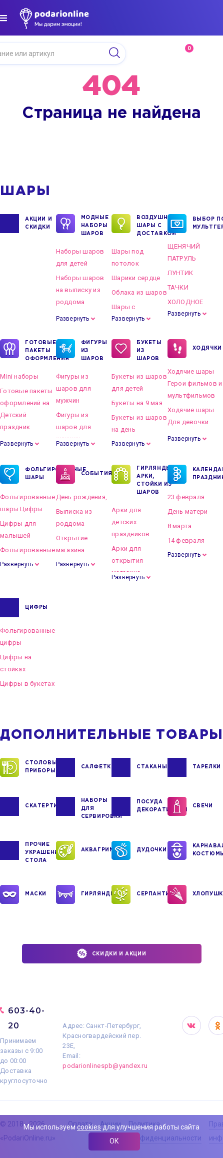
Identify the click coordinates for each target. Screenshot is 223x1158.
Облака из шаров (139, 292)
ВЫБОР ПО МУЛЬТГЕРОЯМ (207, 223)
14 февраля (186, 540)
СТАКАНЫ (151, 767)
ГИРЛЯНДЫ (96, 894)
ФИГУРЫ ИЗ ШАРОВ (94, 350)
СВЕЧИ (202, 806)
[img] (3, 18)
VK (191, 1025)
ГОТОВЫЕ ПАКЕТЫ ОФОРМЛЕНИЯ (40, 350)
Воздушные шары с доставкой (151, 225)
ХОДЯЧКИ (207, 348)
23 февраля (186, 497)
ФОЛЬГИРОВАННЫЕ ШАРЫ (40, 474)
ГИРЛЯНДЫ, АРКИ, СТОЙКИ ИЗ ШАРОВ (151, 480)
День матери (188, 511)
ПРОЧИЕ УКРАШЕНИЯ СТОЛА (40, 852)
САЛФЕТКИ (96, 767)
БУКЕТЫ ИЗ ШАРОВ (149, 350)
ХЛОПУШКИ (207, 894)
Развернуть (72, 318)
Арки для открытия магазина (127, 560)
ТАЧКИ (178, 287)
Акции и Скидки (38, 223)
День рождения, (82, 497)
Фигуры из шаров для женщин (73, 427)
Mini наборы (19, 376)
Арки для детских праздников (131, 522)
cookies (89, 1127)
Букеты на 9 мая (137, 403)
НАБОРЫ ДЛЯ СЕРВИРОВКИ (96, 808)
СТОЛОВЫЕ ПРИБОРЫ (40, 767)
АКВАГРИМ (96, 850)
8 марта (180, 526)
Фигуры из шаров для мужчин (73, 388)
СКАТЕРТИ (40, 806)
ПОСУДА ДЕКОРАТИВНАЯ (151, 806)
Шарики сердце (136, 278)
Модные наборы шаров (95, 225)
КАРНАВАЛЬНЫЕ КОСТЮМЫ (207, 850)
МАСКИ (35, 894)
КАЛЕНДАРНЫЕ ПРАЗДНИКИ (207, 474)
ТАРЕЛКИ (206, 767)
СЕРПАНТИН (151, 894)
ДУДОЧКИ (151, 850)
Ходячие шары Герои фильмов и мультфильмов (195, 383)
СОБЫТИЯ (96, 474)
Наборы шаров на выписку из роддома (80, 290)
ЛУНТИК (181, 273)
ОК (114, 1141)
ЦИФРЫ (36, 607)
